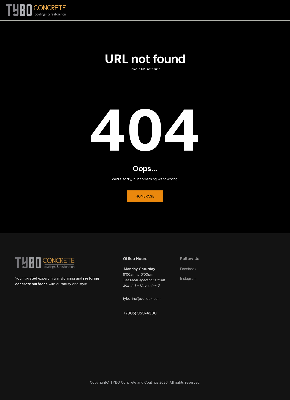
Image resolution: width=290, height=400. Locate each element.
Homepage (145, 196)
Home (133, 69)
